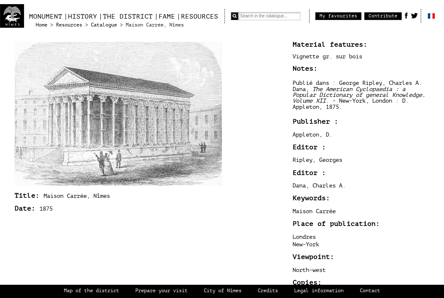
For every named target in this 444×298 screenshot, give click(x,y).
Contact (370, 290)
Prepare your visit (161, 290)
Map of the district (91, 290)
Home (41, 25)
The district (128, 16)
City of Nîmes (223, 290)
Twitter (414, 15)
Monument (45, 16)
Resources (199, 16)
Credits (268, 290)
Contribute (383, 16)
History (82, 16)
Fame (167, 16)
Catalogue (104, 25)
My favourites (338, 16)
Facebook (406, 15)
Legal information (319, 290)
